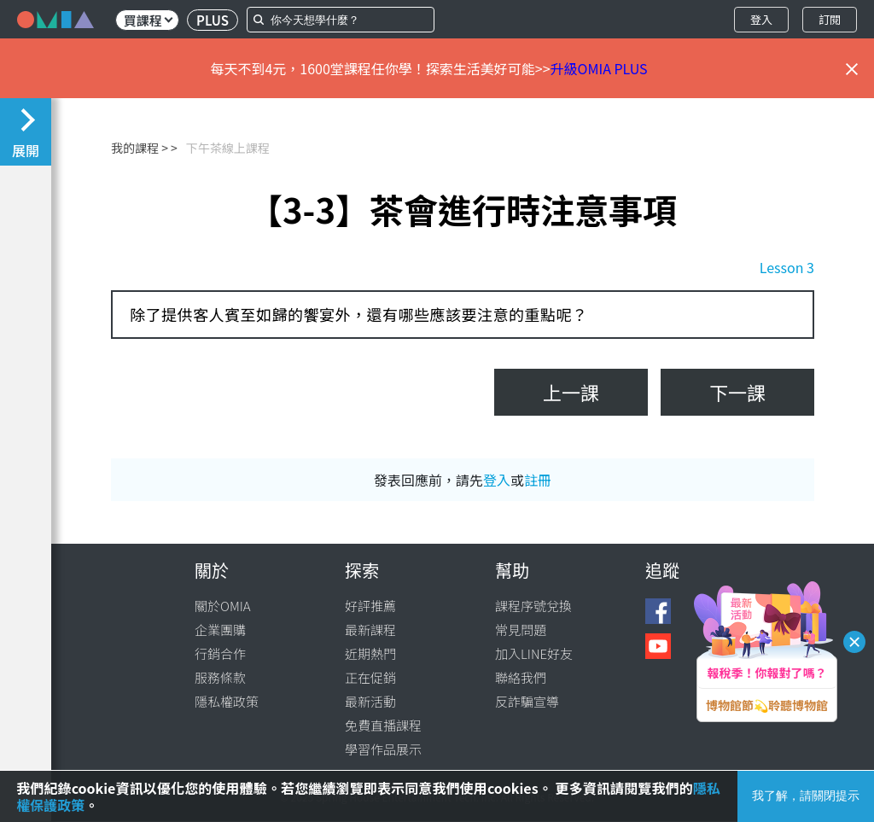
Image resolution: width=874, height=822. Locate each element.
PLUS (212, 20)
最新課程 (370, 629)
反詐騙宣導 (527, 701)
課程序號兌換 (533, 606)
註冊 (537, 479)
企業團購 (220, 629)
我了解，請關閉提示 (805, 795)
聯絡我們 (520, 677)
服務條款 (220, 677)
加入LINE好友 (534, 653)
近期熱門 (370, 653)
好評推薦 (370, 606)
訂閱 (830, 19)
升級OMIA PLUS (599, 68)
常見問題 (520, 629)
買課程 (148, 20)
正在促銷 (370, 677)
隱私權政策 (227, 701)
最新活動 (370, 701)
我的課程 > (139, 147)
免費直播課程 (383, 725)
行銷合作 (220, 653)
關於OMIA (223, 606)
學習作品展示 (383, 749)
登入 (761, 19)
